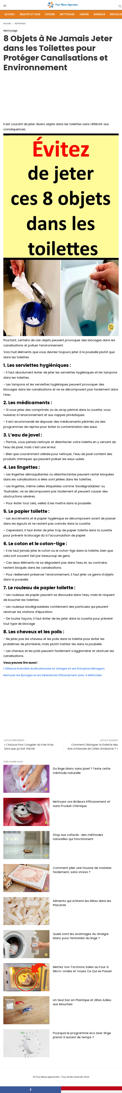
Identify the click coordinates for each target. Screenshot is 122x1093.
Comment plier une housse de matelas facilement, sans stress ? (82, 870)
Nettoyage (67, 14)
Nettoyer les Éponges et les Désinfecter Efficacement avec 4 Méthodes (56, 675)
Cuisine (50, 14)
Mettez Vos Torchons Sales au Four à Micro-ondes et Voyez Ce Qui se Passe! (82, 969)
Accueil (10, 14)
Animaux (99, 14)
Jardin (84, 14)
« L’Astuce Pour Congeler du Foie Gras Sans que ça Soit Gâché (28, 747)
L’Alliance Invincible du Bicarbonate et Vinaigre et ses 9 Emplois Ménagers (58, 668)
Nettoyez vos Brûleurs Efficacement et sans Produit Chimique (81, 803)
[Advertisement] (61, 95)
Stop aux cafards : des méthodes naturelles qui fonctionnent (78, 837)
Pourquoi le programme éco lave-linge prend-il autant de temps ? (82, 1035)
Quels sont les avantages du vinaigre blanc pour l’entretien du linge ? (81, 936)
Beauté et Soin (30, 14)
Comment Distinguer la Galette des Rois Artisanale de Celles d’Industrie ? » (93, 747)
